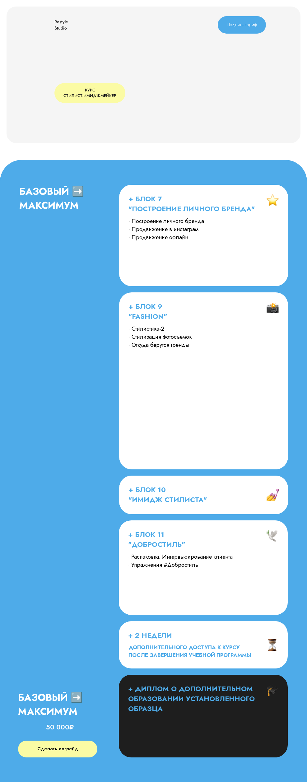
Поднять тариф (242, 24)
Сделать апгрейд (57, 748)
